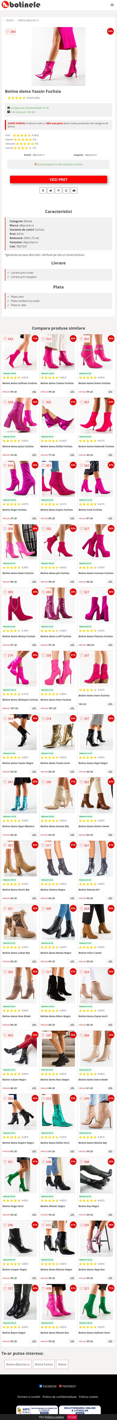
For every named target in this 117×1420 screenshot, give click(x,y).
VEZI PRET (58, 179)
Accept (72, 1417)
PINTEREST (67, 1386)
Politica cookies (88, 1397)
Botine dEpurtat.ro (28, 20)
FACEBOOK (48, 1386)
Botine (9, 20)
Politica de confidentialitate (60, 1397)
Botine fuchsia (44, 1364)
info (34, 391)
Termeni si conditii (28, 1397)
